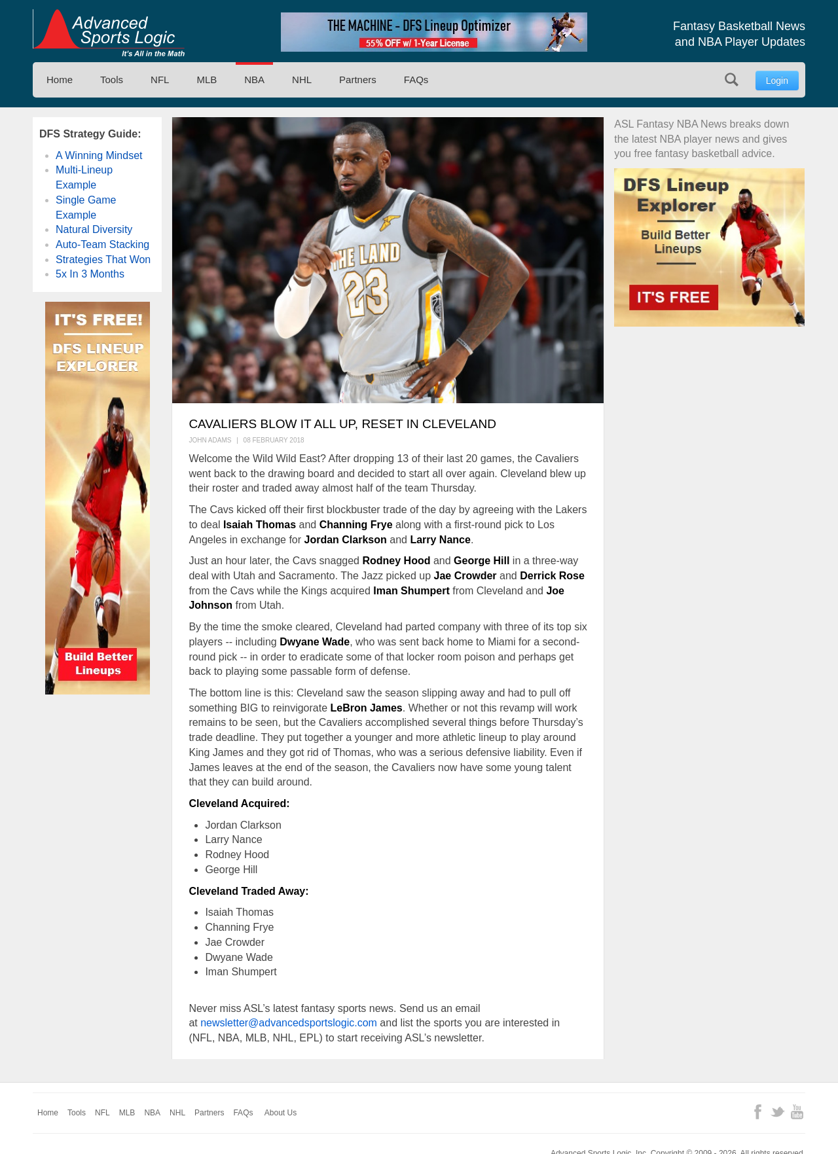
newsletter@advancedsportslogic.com (288, 1022)
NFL (160, 79)
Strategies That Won (103, 259)
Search (731, 79)
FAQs (416, 79)
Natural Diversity (94, 229)
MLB (206, 79)
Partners (357, 79)
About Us (280, 1112)
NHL (302, 79)
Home (59, 79)
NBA (254, 79)
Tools (111, 79)
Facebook (758, 1112)
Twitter (777, 1112)
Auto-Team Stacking (102, 244)
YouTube (797, 1112)
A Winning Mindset (99, 155)
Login (777, 80)
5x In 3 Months (90, 273)
